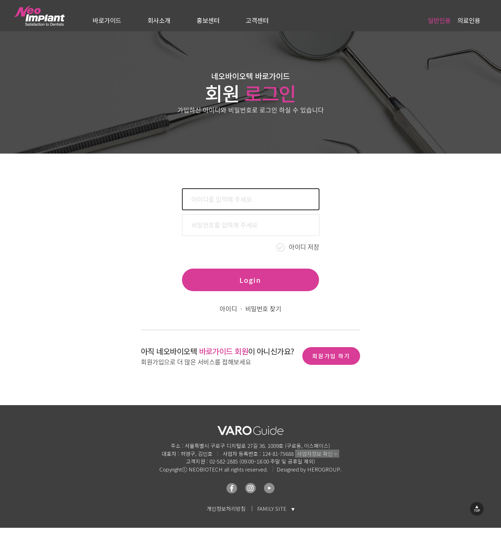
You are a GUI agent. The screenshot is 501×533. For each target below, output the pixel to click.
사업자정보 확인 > (317, 453)
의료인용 (469, 20)
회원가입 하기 (331, 356)
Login (250, 280)
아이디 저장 (304, 247)
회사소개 (159, 20)
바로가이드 (107, 20)
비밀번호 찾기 (263, 309)
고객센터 (257, 20)
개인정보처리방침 (226, 508)
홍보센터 (208, 20)
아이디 (228, 309)
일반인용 (439, 20)
